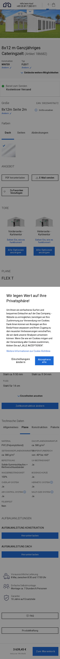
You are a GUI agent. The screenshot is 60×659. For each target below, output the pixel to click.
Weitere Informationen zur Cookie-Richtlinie (28, 351)
